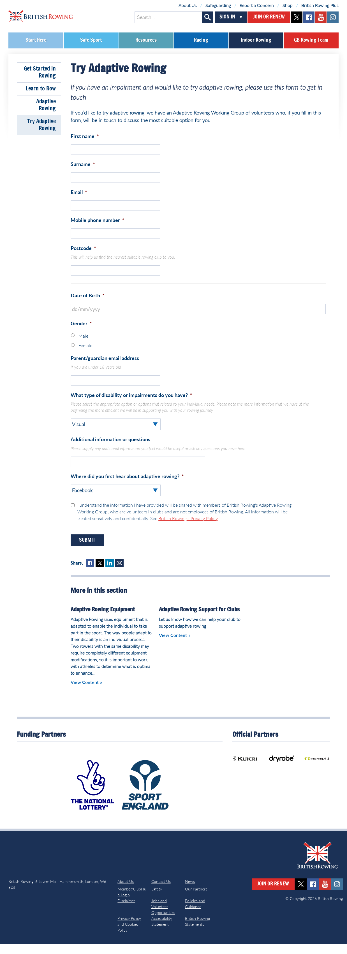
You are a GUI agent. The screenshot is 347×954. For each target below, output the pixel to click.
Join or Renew (269, 17)
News (190, 891)
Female (85, 353)
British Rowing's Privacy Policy (188, 528)
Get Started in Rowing (40, 72)
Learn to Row (41, 89)
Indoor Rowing (256, 40)
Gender (81, 331)
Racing (201, 40)
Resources (146, 40)
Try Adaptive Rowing (41, 125)
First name (85, 136)
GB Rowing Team (311, 40)
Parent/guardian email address (105, 365)
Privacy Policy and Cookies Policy (129, 934)
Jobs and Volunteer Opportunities (163, 916)
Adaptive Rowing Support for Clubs (199, 619)
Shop (288, 5)
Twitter (100, 573)
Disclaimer (126, 910)
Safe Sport (91, 40)
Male (83, 343)
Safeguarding (218, 5)
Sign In (227, 17)
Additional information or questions (110, 448)
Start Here (36, 40)
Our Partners (196, 898)
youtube (321, 17)
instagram (333, 17)
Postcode (83, 253)
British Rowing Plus (320, 5)
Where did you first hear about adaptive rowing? (127, 486)
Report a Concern (257, 5)
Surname (83, 165)
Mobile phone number (97, 224)
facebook (308, 17)
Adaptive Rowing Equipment (103, 619)
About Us (188, 5)
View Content (85, 692)
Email (79, 194)
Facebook (90, 573)
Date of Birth (88, 301)
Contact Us (161, 891)
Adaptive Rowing (46, 105)
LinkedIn (109, 573)
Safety (156, 898)
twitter (296, 17)
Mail (119, 573)
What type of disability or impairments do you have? (131, 404)
